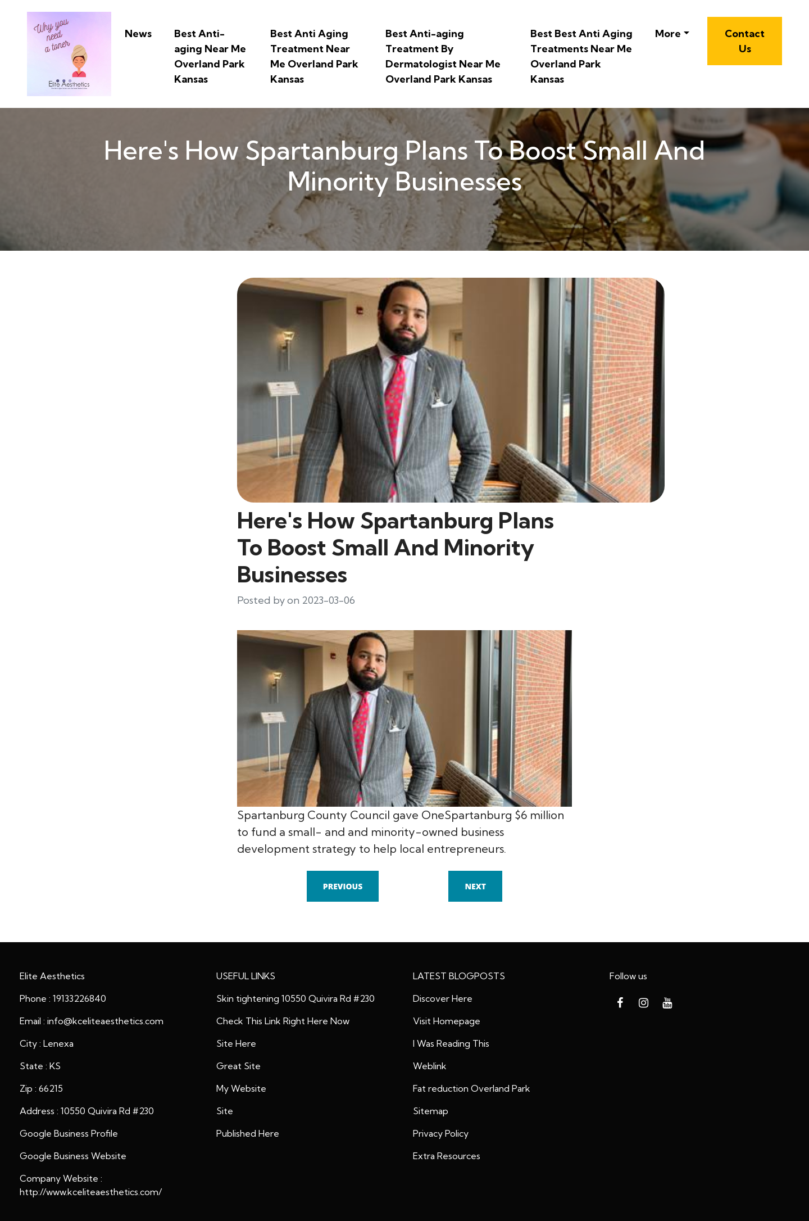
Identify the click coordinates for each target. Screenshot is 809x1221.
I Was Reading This (451, 1043)
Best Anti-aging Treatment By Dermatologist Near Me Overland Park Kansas (443, 56)
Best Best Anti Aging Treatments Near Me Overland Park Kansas (581, 56)
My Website (241, 1088)
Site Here (236, 1043)
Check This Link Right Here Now (282, 1020)
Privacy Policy (441, 1133)
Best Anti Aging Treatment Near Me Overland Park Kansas (314, 56)
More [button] (668, 33)
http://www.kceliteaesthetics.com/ (91, 1191)
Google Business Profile (69, 1133)
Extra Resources (446, 1155)
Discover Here (442, 998)
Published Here (247, 1133)
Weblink (430, 1065)
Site (224, 1110)
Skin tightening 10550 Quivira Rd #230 (295, 998)
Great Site (238, 1065)
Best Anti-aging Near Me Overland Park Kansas (210, 56)
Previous (342, 886)
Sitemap (430, 1110)
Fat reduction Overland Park (471, 1088)
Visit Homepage (446, 1020)
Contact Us (745, 41)
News (138, 33)
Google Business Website (73, 1155)
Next (475, 886)
